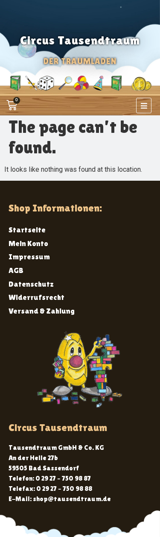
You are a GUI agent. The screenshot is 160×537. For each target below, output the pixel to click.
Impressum (29, 256)
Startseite (27, 229)
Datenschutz (31, 283)
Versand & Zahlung (42, 310)
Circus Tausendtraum (80, 40)
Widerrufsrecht (36, 297)
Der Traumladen (80, 61)
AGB (16, 270)
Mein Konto (28, 243)
